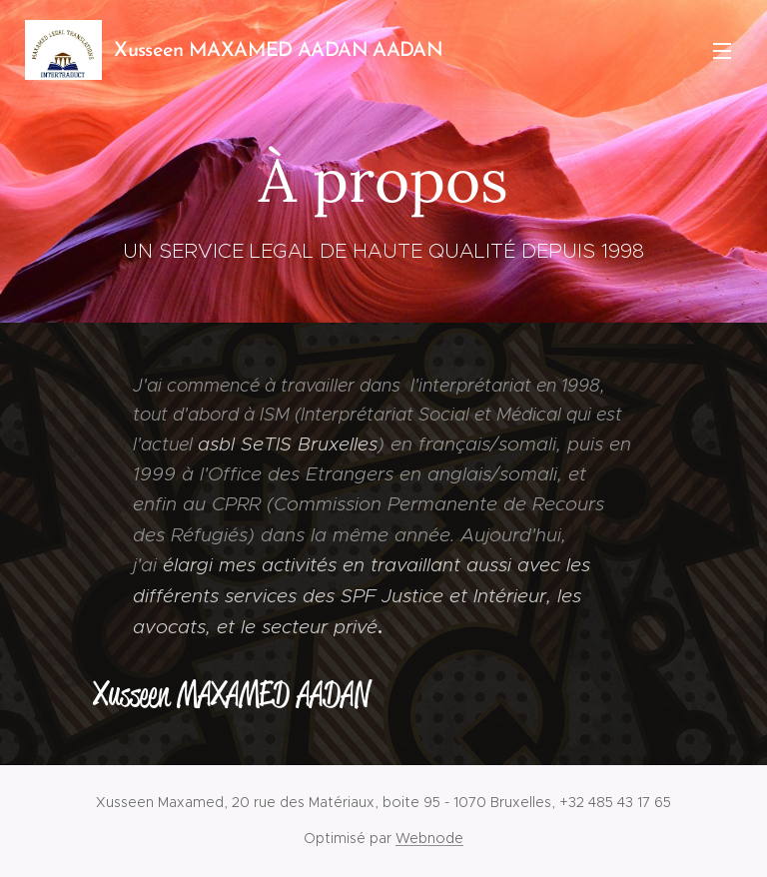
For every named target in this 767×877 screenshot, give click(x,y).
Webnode (429, 838)
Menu (722, 51)
